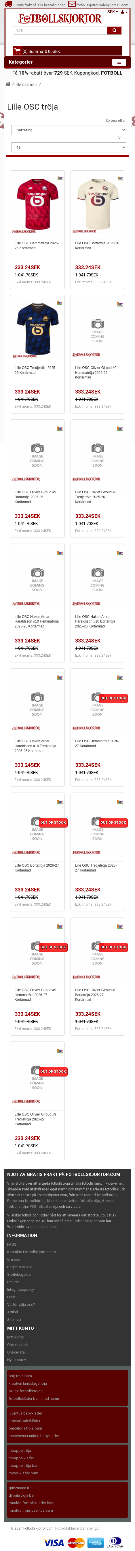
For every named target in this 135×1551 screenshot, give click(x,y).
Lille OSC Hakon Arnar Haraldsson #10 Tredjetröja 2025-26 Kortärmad (35, 746)
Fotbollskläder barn (89, 1221)
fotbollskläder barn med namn (34, 1398)
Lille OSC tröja (25, 85)
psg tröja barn (20, 1376)
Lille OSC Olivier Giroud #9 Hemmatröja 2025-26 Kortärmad (96, 373)
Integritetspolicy (20, 1289)
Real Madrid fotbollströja (96, 1195)
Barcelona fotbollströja (26, 1201)
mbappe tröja (20, 1450)
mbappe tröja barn (24, 1465)
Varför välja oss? (21, 1304)
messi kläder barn (23, 1473)
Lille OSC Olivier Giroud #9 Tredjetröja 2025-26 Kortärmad (96, 497)
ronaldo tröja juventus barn (31, 1510)
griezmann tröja (22, 1488)
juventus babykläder (25, 1413)
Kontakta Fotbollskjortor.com (31, 1252)
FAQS (11, 1244)
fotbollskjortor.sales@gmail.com (98, 5)
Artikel (12, 1312)
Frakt (11, 1297)
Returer (13, 1282)
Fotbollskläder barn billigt (76, 1528)
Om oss (13, 1259)
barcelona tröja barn (25, 1428)
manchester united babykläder (34, 1436)
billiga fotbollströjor (25, 1391)
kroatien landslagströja (28, 1383)
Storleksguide (19, 1274)
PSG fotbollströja (44, 1206)
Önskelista (16, 1352)
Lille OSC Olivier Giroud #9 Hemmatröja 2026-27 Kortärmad (35, 995)
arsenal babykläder (24, 1421)
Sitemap (14, 1319)
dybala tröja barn (23, 1495)
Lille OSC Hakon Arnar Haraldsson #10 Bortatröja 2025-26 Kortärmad (95, 622)
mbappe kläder (21, 1458)
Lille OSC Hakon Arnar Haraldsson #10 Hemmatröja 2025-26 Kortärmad (37, 622)
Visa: (122, 138)
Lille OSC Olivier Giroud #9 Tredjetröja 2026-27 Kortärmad (35, 1119)
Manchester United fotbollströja (73, 1201)
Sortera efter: (116, 121)
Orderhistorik (18, 1345)
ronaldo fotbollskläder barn (31, 1503)
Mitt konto (15, 1337)
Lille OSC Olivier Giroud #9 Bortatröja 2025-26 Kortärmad (35, 497)
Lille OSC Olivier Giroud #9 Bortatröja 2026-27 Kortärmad (96, 995)
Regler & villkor (19, 1267)
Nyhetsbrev (16, 1360)
